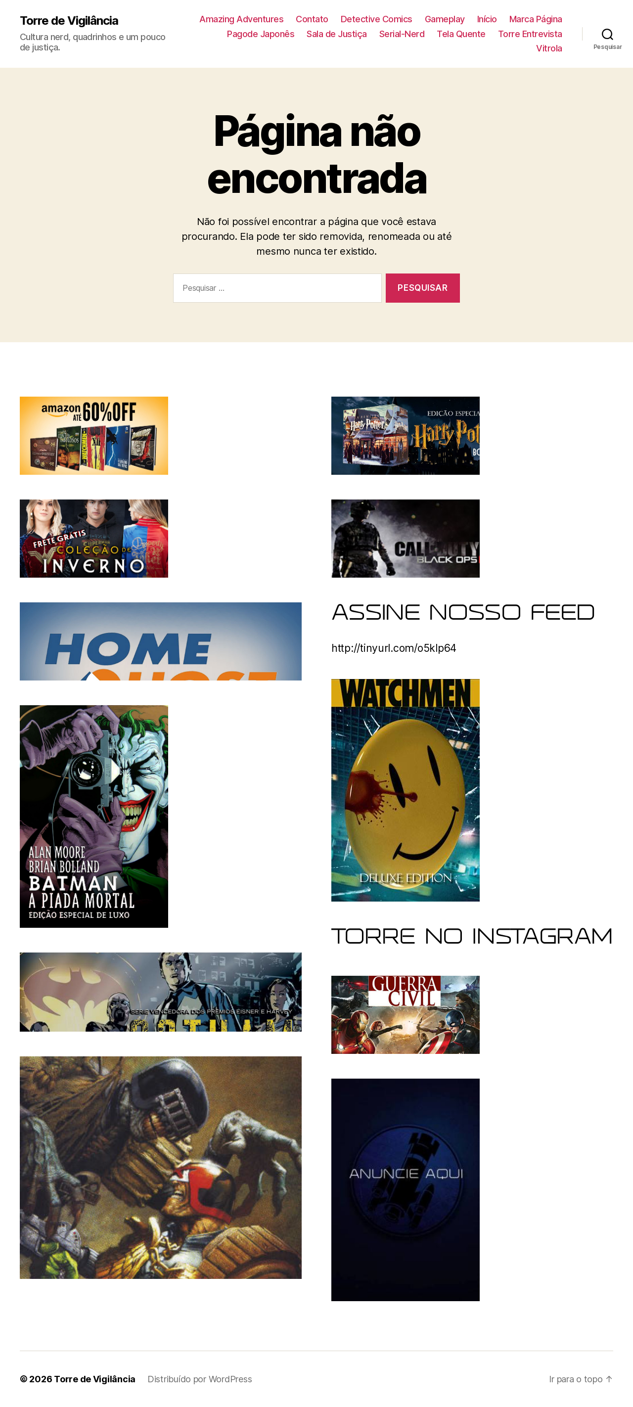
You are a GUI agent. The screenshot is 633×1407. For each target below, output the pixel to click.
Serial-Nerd (402, 34)
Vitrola (549, 48)
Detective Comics (376, 19)
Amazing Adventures (241, 19)
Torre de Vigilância (69, 21)
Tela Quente (461, 34)
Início (487, 19)
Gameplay (445, 19)
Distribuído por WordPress (199, 1379)
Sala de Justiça (337, 34)
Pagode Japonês (260, 34)
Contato (312, 19)
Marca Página (535, 19)
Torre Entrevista (530, 34)
